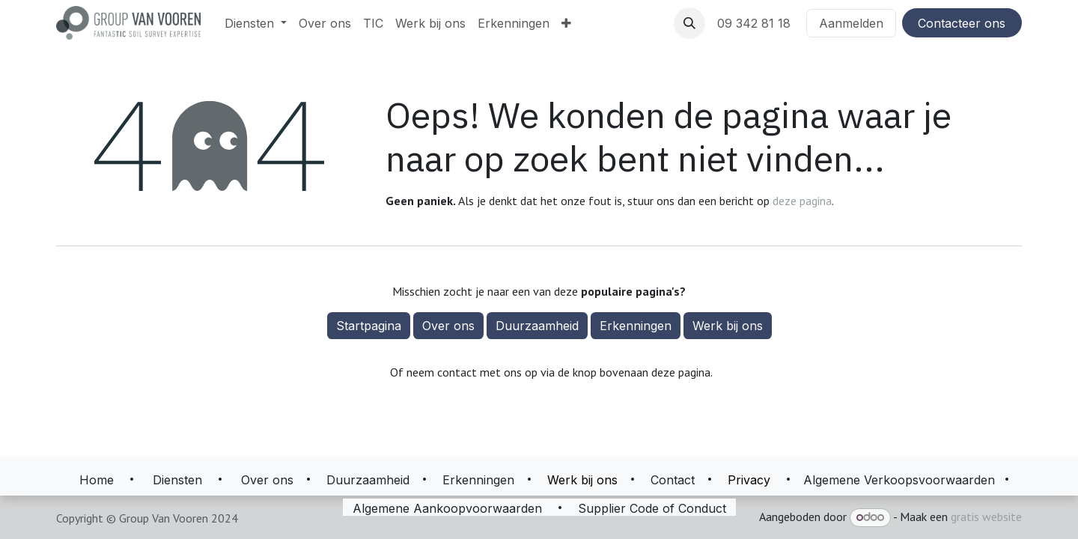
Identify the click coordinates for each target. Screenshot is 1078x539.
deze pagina (802, 200)
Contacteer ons (961, 23)
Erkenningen (636, 325)
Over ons (448, 325)
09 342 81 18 (755, 23)
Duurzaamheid (537, 325)
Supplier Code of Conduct (652, 508)
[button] (689, 23)
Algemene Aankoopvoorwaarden (447, 508)
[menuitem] (256, 23)
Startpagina (368, 325)
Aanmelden (851, 23)
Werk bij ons (727, 325)
